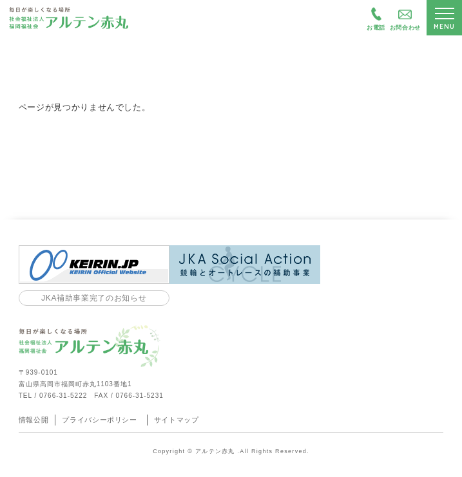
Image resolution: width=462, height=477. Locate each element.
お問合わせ (405, 27)
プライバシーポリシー (99, 420)
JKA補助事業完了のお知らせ (93, 298)
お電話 (376, 27)
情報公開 (34, 420)
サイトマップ (176, 420)
